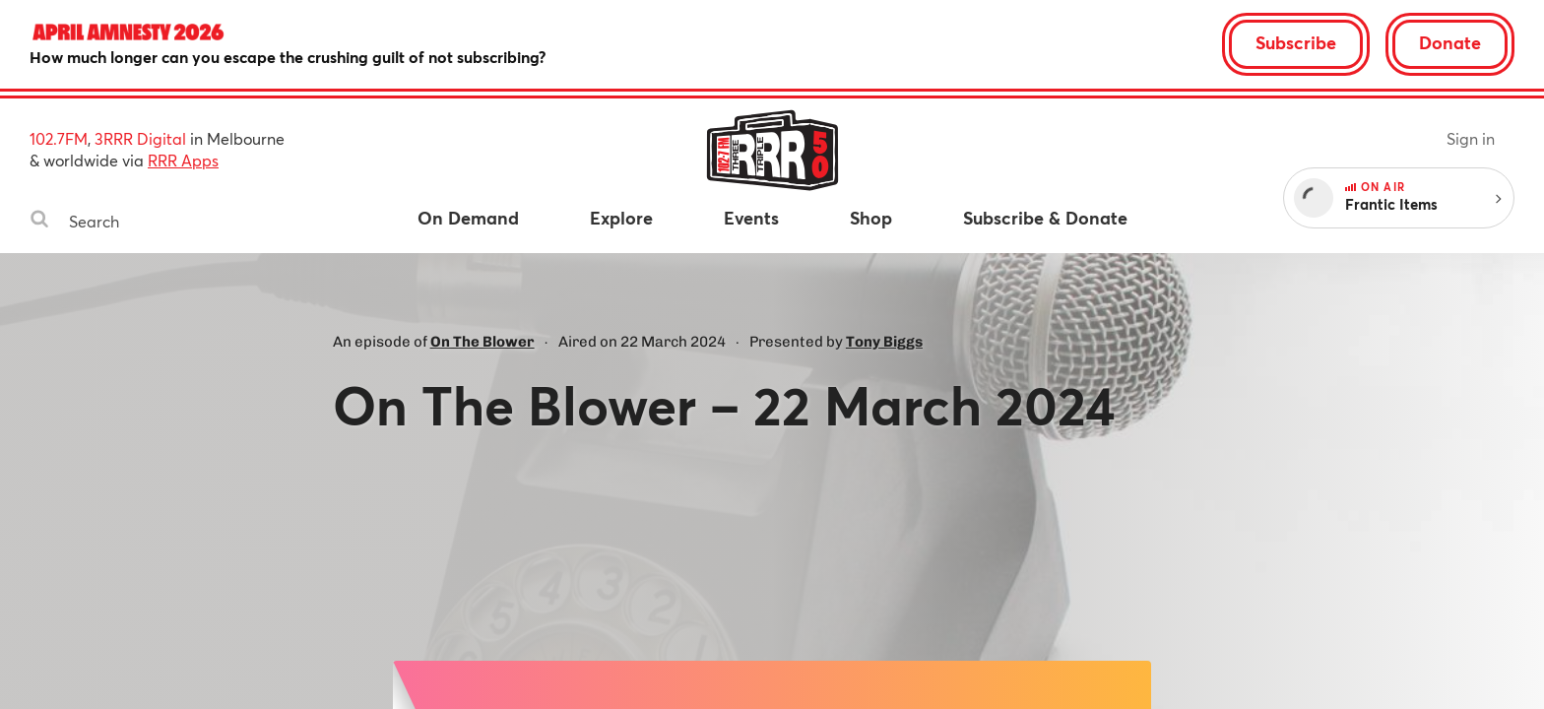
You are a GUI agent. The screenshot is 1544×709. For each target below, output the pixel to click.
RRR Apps (183, 160)
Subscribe (1295, 42)
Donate (1450, 42)
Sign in (1471, 138)
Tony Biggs (884, 342)
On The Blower (482, 342)
